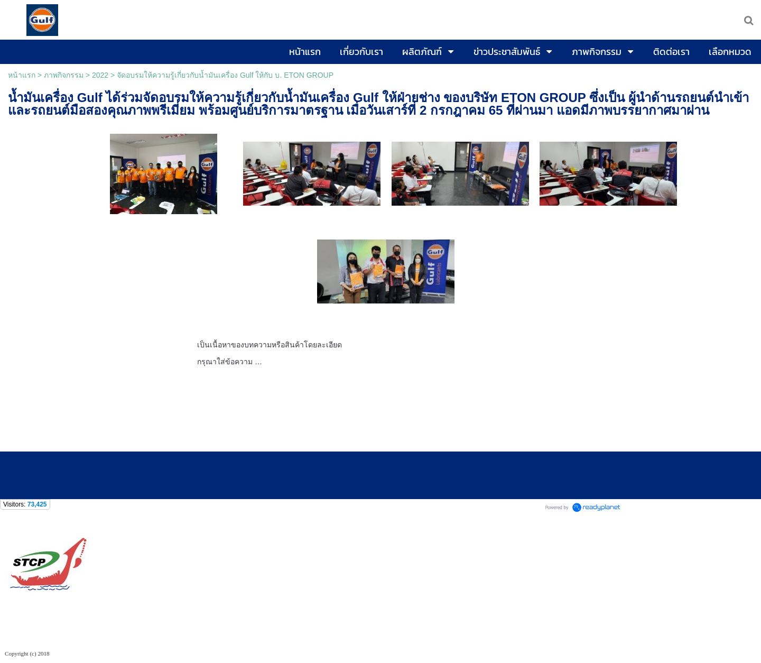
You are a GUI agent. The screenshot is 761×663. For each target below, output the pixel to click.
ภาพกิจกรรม (63, 75)
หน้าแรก (21, 75)
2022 (100, 75)
